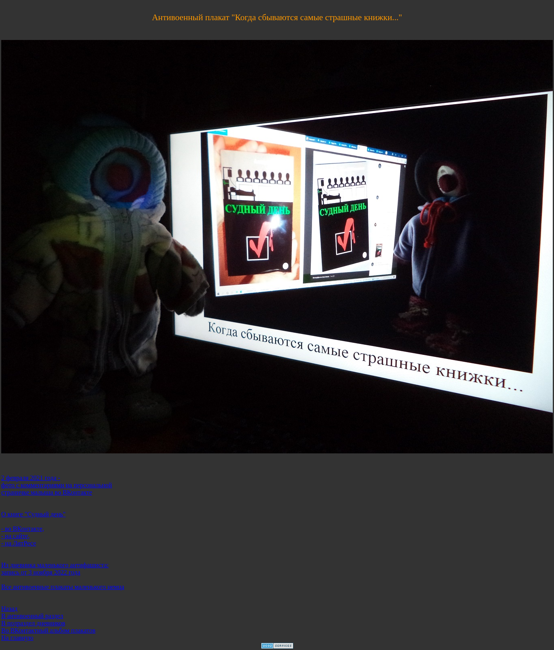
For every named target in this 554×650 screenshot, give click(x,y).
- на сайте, (15, 536)
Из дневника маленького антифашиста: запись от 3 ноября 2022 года (55, 569)
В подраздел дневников (33, 623)
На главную (17, 637)
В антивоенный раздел (32, 615)
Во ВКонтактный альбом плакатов (48, 630)
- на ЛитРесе (18, 543)
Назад (9, 608)
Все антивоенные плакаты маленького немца (62, 586)
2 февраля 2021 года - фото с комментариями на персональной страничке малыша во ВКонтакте (56, 485)
